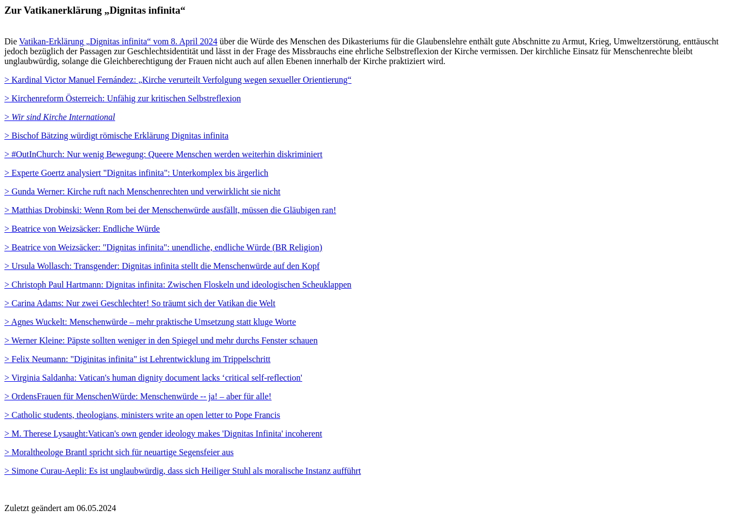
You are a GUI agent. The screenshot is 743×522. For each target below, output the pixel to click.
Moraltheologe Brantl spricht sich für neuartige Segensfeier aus (119, 452)
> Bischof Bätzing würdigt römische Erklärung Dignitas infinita (116, 135)
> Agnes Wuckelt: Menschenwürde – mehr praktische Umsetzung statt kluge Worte (150, 321)
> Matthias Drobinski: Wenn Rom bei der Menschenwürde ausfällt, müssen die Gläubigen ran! (170, 210)
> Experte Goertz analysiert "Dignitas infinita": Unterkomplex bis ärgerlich (136, 172)
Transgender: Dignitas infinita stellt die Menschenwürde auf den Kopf (162, 266)
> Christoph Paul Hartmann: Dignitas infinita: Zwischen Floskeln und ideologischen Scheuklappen (178, 284)
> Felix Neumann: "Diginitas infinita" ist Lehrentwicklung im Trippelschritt (137, 359)
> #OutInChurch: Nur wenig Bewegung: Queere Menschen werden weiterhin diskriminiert (163, 154)
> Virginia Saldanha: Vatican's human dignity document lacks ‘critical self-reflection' (153, 377)
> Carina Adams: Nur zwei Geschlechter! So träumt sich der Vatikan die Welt (139, 303)
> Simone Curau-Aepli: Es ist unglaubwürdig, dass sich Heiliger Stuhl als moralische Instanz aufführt (182, 470)
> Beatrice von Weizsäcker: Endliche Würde (82, 228)
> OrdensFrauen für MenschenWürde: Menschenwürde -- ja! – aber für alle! (138, 396)
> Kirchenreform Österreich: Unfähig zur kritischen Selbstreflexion (122, 98)
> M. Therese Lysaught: (163, 433)
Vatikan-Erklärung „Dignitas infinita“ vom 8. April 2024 (118, 41)
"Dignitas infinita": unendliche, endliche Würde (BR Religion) (163, 247)
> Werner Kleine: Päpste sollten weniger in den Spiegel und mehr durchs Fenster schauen (161, 340)
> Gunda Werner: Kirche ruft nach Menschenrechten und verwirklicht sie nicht (142, 191)
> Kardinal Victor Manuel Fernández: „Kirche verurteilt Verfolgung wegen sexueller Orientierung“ (178, 79)
